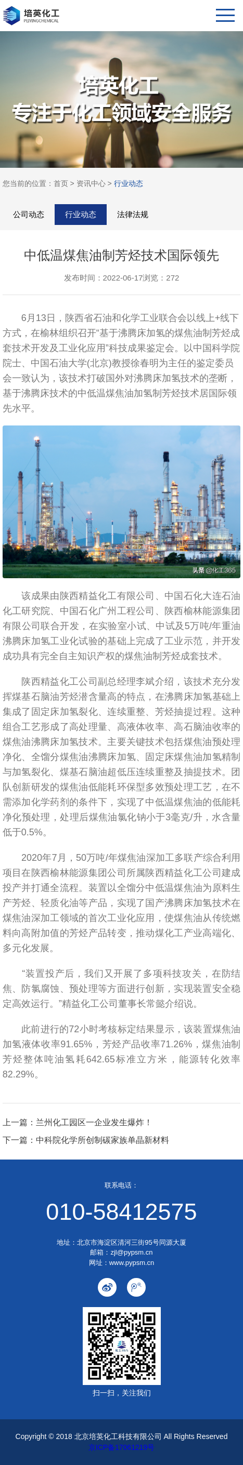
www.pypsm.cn (132, 1263)
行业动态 (128, 183)
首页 (61, 183)
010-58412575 (121, 1211)
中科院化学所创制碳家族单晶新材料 (102, 1140)
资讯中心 (91, 183)
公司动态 (28, 214)
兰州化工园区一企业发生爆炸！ (94, 1122)
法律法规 (132, 214)
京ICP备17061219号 (121, 1447)
